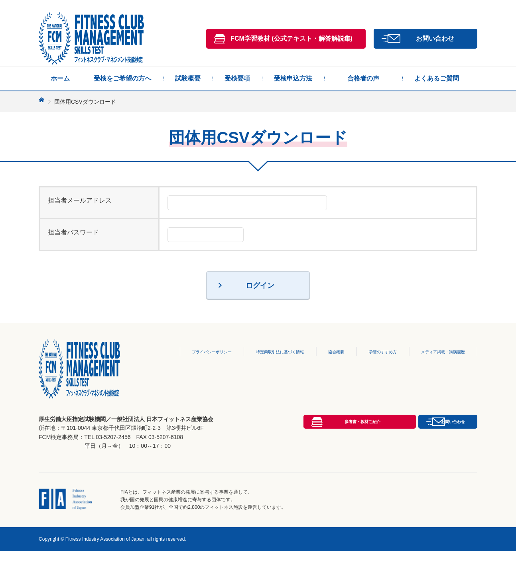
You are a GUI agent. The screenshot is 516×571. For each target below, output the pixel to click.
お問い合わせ (435, 38)
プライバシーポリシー (185, 351)
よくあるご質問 (436, 78)
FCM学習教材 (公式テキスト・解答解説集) (291, 38)
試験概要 (188, 78)
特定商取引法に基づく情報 (262, 351)
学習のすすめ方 (371, 351)
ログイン (260, 285)
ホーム (60, 78)
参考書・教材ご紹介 (291, 466)
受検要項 (237, 78)
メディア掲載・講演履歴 (438, 351)
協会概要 (324, 351)
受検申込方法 (293, 78)
